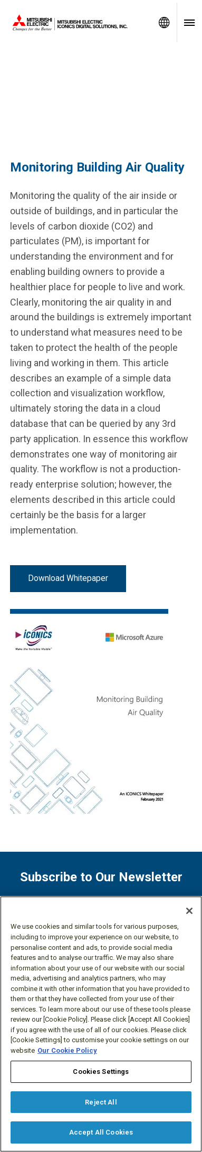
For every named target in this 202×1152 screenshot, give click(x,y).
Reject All (101, 1102)
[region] (101, 1024)
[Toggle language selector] (164, 22)
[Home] (75, 22)
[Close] (189, 910)
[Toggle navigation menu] (189, 22)
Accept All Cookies (101, 1132)
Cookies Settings (101, 1071)
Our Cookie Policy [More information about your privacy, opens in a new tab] (67, 1050)
